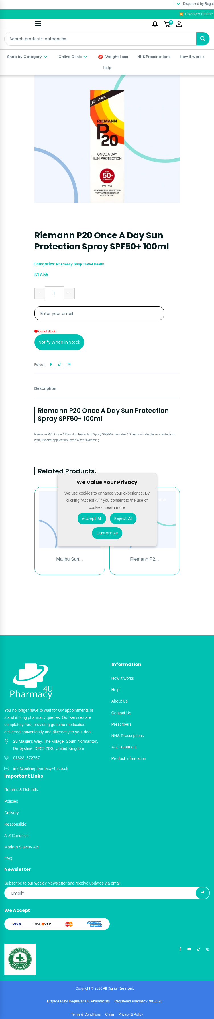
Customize (107, 533)
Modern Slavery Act (21, 847)
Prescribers (121, 724)
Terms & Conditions (86, 1014)
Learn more (115, 507)
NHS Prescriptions (153, 56)
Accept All (92, 518)
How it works (122, 678)
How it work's (192, 56)
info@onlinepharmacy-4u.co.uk (40, 768)
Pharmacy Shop (69, 264)
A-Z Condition (16, 835)
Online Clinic (73, 56)
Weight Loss (113, 56)
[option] (107, 138)
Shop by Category (27, 56)
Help (107, 67)
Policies (11, 801)
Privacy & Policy (131, 1014)
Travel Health (93, 264)
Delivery (11, 812)
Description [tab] (45, 388)
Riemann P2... (144, 559)
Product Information (128, 758)
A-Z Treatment (124, 747)
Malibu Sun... (69, 559)
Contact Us (121, 713)
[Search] (202, 38)
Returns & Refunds (21, 789)
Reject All (123, 518)
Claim (109, 1014)
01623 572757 (26, 758)
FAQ (8, 858)
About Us (119, 701)
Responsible (15, 824)
